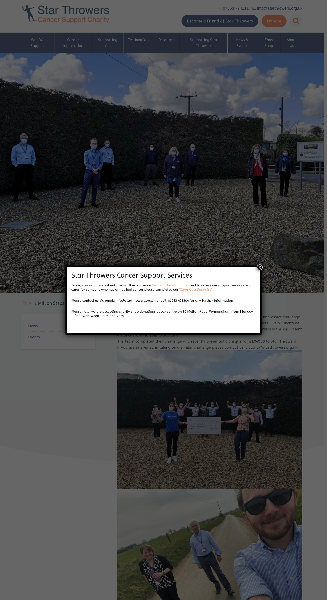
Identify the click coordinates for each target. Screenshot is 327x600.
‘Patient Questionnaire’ (170, 285)
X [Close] (260, 267)
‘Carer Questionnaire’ (195, 289)
